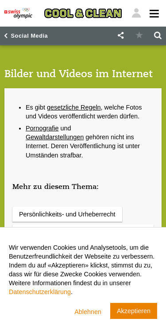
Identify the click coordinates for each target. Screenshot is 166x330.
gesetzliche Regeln (74, 107)
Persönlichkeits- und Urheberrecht (67, 214)
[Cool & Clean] (83, 13)
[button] (120, 36)
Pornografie (42, 128)
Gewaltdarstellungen (55, 137)
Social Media (29, 36)
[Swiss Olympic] (18, 13)
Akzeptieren (134, 310)
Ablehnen (87, 311)
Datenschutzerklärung (40, 291)
